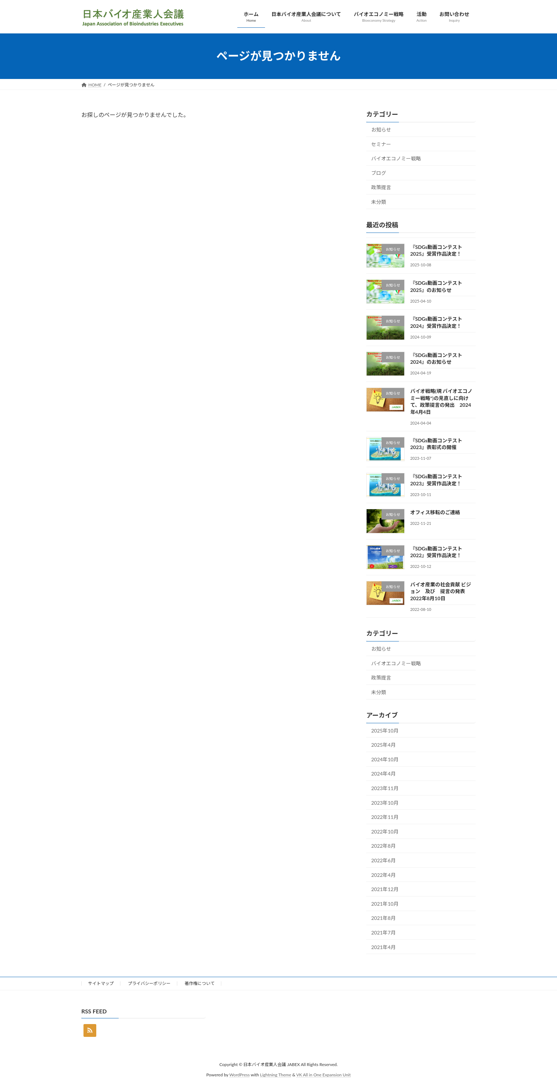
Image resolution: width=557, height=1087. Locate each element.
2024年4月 (383, 774)
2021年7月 (383, 932)
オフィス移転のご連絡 (435, 512)
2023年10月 (385, 802)
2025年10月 (385, 730)
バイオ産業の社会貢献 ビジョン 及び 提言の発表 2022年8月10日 (440, 591)
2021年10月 (385, 903)
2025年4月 (383, 745)
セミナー (381, 144)
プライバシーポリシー (149, 983)
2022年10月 (385, 831)
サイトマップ (101, 983)
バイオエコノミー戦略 (396, 158)
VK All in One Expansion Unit (323, 1074)
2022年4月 (383, 875)
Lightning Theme (275, 1074)
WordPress (239, 1074)
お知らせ (381, 130)
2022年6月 (383, 860)
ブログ (378, 173)
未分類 (378, 202)
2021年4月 (383, 947)
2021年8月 (383, 918)
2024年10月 (385, 759)
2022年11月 (385, 817)
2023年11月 (385, 788)
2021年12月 (385, 889)
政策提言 (381, 187)
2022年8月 (383, 846)
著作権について (200, 983)
